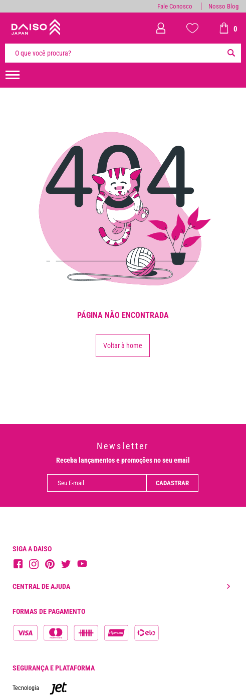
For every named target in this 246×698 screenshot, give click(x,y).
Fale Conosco (174, 6)
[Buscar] (231, 53)
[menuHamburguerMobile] (12, 75)
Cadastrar (172, 483)
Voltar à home (122, 345)
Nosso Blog (223, 6)
